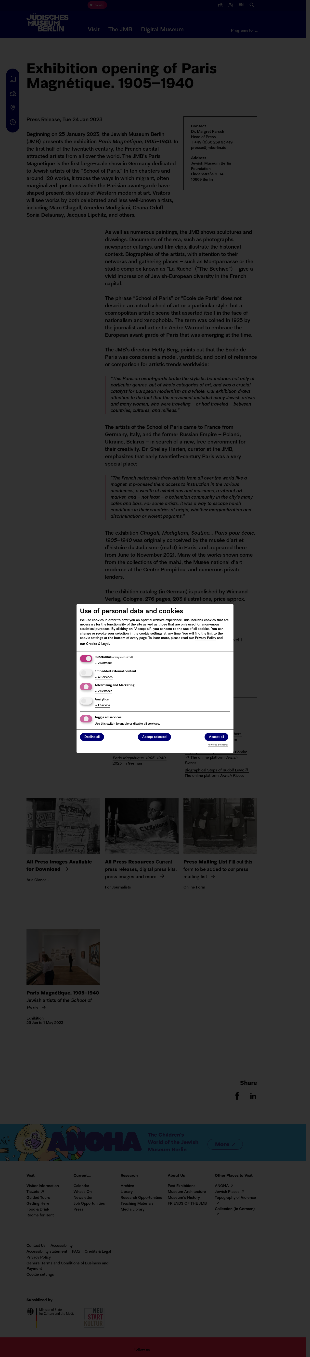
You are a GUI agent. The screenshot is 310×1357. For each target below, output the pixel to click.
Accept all (216, 737)
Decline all (92, 737)
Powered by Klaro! (218, 745)
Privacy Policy (205, 638)
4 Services (104, 677)
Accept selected (154, 737)
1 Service (102, 705)
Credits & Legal (97, 644)
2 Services (103, 663)
